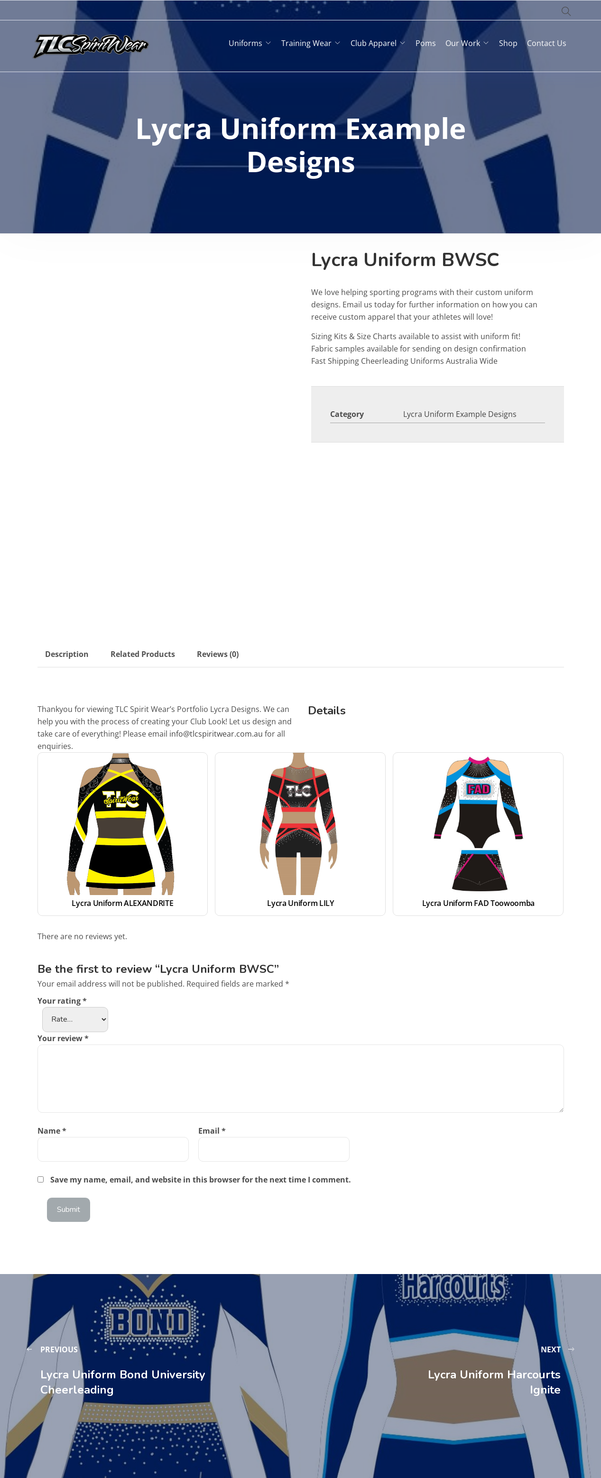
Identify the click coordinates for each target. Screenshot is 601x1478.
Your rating (62, 1001)
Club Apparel (374, 43)
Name (51, 1131)
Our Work (462, 43)
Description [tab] (67, 654)
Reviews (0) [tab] (218, 654)
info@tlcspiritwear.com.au (216, 734)
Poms (426, 43)
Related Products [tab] (143, 654)
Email (212, 1131)
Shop (508, 43)
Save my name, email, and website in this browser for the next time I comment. (200, 1179)
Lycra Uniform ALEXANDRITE (122, 903)
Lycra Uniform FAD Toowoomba (478, 903)
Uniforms (245, 43)
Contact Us (546, 43)
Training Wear (306, 43)
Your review (63, 1038)
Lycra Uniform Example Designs (460, 414)
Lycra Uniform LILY (300, 903)
